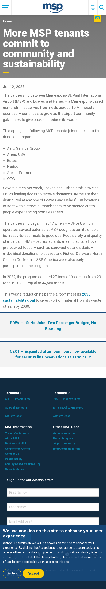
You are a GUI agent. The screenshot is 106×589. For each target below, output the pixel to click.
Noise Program (63, 438)
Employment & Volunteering (23, 464)
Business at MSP (16, 443)
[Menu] (6, 7)
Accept (33, 573)
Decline (12, 573)
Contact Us (12, 453)
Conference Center (17, 448)
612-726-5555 (13, 416)
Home (7, 21)
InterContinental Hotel (67, 448)
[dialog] (53, 553)
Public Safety (13, 459)
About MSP (12, 438)
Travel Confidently (17, 433)
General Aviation (64, 433)
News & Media (14, 469)
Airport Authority (64, 443)
